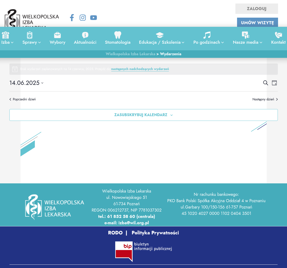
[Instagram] (83, 18)
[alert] (143, 69)
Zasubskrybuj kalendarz (140, 115)
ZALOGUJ (256, 9)
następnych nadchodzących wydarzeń (140, 69)
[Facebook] (72, 18)
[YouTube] (94, 18)
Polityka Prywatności (154, 232)
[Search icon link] (143, 18)
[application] (10, 42)
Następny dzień (265, 99)
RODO (115, 232)
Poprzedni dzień (22, 99)
